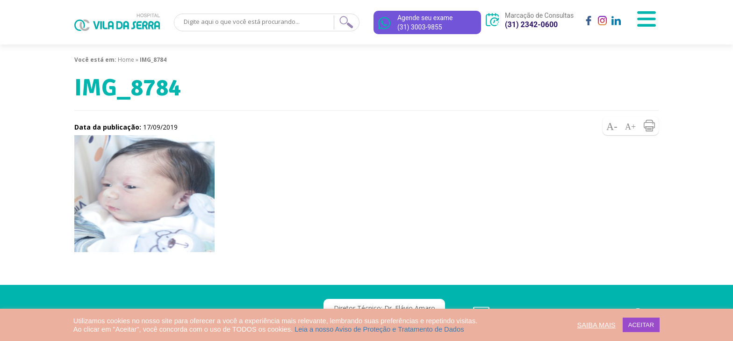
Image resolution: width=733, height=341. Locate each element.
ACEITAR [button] (641, 324)
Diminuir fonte (612, 125)
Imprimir (649, 125)
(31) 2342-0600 (531, 24)
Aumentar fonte (630, 125)
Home (126, 60)
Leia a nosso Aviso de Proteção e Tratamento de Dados (379, 329)
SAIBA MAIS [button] (596, 325)
